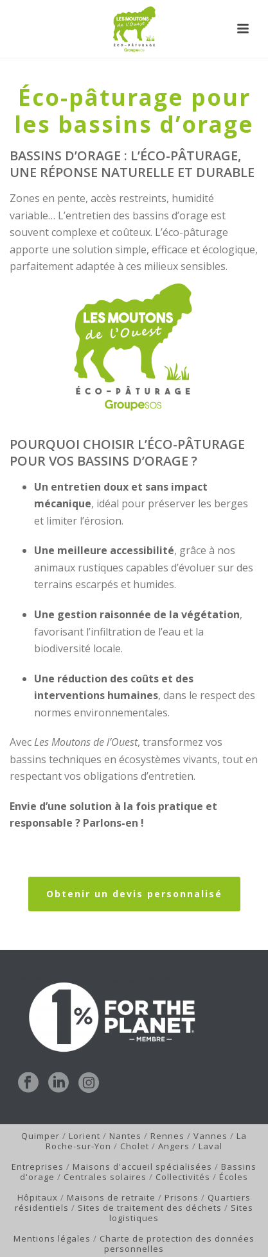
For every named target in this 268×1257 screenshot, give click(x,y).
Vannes (210, 1136)
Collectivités (183, 1177)
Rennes (167, 1136)
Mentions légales (52, 1238)
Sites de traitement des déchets (150, 1207)
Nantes (125, 1136)
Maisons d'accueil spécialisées (142, 1166)
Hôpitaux (37, 1197)
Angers (174, 1146)
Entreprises (38, 1166)
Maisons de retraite (111, 1197)
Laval (210, 1146)
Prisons (182, 1197)
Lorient (84, 1136)
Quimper (40, 1136)
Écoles (233, 1177)
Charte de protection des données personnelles (177, 1243)
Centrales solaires (105, 1177)
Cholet (134, 1146)
